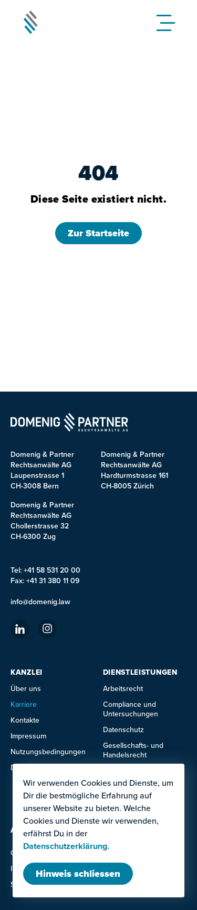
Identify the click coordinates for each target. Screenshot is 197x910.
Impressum (28, 736)
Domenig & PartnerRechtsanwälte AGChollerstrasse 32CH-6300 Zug (42, 520)
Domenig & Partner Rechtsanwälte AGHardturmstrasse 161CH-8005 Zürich (134, 470)
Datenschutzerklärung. (66, 846)
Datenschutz (123, 729)
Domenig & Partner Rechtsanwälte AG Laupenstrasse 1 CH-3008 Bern (42, 470)
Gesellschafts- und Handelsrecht (133, 750)
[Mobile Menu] (168, 22)
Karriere (24, 704)
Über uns (26, 688)
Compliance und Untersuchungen (130, 709)
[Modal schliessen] (78, 874)
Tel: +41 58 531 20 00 (45, 570)
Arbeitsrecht (123, 688)
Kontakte (25, 720)
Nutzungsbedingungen (48, 751)
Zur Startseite (98, 233)
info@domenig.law (40, 601)
